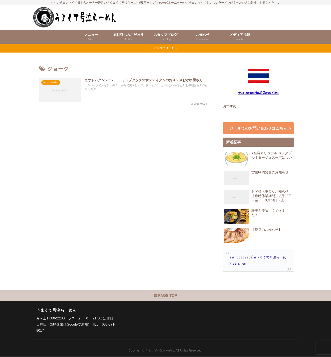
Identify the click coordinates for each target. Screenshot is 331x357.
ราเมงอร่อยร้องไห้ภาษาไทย (258, 93)
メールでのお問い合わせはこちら (258, 128)
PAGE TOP (165, 296)
